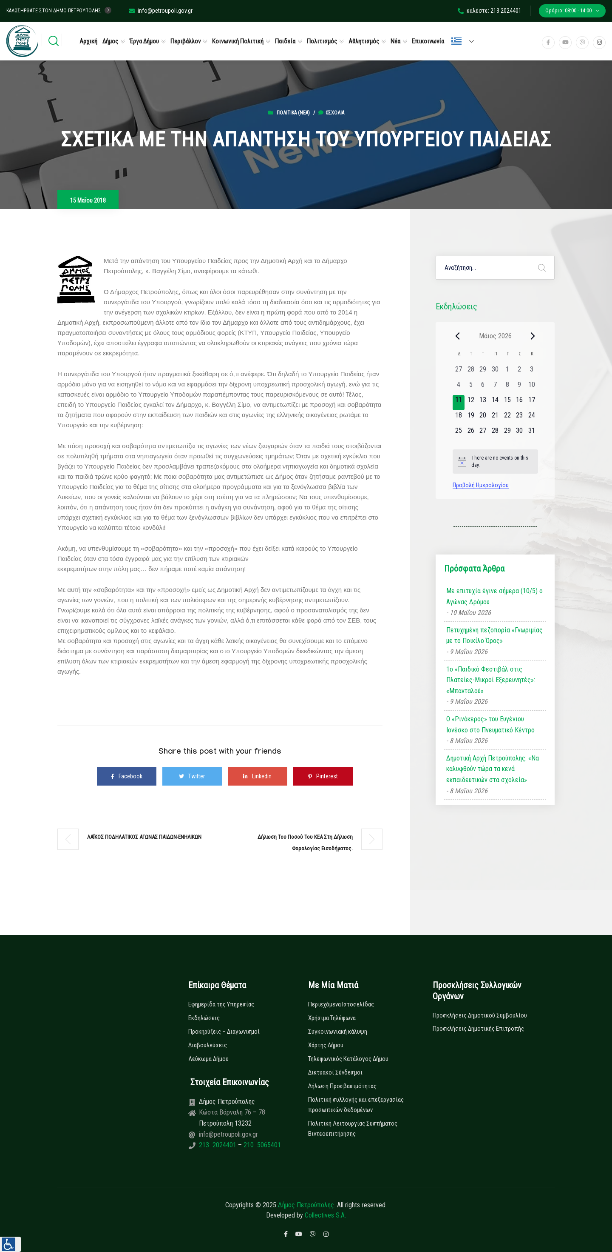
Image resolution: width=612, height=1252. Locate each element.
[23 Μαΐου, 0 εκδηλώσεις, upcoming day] (519, 418)
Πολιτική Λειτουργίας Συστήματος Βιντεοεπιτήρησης (352, 1129)
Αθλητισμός (363, 41)
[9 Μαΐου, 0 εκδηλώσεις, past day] (519, 387)
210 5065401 (261, 1145)
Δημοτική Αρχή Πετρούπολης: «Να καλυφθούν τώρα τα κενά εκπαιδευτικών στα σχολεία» (492, 769)
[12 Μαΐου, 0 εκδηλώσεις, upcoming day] (471, 402)
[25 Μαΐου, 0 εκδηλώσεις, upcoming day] (459, 433)
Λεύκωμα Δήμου (208, 1059)
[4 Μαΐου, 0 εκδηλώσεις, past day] (459, 387)
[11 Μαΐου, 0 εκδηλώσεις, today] (459, 402)
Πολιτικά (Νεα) (293, 113)
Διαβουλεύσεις (207, 1045)
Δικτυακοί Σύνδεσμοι (335, 1072)
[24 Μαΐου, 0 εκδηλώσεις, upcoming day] (532, 418)
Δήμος (110, 41)
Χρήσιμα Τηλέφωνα (332, 1018)
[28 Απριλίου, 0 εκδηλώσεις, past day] (471, 372)
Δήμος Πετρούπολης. (306, 1205)
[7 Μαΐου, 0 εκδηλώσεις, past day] (495, 387)
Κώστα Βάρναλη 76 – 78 (232, 1112)
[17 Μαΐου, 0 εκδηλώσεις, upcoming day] (532, 402)
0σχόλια (331, 113)
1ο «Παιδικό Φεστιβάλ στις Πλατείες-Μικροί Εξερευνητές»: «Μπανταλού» (490, 680)
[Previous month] (458, 336)
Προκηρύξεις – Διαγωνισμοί (224, 1031)
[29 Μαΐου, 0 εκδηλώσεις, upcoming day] (507, 433)
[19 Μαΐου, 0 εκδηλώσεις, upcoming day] (471, 418)
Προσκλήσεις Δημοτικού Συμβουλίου (480, 1015)
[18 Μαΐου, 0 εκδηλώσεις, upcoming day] (459, 418)
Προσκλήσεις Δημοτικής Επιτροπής (478, 1028)
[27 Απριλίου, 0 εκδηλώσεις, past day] (459, 372)
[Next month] (533, 336)
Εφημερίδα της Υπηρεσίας (221, 1004)
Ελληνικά (456, 41)
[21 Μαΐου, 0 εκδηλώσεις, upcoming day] (495, 418)
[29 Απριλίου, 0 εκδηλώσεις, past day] (483, 372)
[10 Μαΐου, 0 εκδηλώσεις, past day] (532, 387)
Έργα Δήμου (144, 41)
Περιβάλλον (185, 41)
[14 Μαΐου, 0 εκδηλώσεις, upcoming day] (495, 402)
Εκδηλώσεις (204, 1018)
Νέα (395, 41)
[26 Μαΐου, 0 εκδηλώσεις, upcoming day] (471, 433)
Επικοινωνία (428, 41)
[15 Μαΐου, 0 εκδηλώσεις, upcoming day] (507, 402)
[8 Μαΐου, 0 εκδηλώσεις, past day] (507, 387)
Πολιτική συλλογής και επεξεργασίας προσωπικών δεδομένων (356, 1105)
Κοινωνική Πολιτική (238, 41)
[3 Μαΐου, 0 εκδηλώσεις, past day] (532, 372)
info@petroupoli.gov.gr (161, 10)
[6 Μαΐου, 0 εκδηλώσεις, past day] (483, 387)
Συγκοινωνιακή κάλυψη (337, 1031)
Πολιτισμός (322, 41)
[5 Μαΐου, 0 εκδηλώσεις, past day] (471, 387)
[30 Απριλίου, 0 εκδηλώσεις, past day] (495, 372)
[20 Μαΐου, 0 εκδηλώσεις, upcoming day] (483, 418)
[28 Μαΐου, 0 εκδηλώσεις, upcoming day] (495, 433)
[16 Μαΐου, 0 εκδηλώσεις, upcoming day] (519, 402)
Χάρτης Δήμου (325, 1045)
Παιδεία (285, 41)
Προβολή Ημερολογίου (481, 485)
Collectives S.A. (325, 1215)
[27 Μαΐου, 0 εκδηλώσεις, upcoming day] (483, 433)
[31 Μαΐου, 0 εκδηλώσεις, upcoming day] (532, 433)
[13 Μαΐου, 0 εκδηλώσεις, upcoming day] (483, 402)
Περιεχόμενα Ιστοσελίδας (341, 1004)
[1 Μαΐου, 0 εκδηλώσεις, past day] (507, 372)
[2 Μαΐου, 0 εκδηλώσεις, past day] (519, 372)
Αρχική (88, 41)
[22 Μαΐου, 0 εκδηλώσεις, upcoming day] (507, 418)
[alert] (495, 461)
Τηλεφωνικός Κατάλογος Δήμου (348, 1059)
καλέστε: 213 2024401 (489, 10)
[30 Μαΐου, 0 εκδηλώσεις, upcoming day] (519, 433)
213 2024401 (218, 1145)
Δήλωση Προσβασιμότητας (342, 1086)
